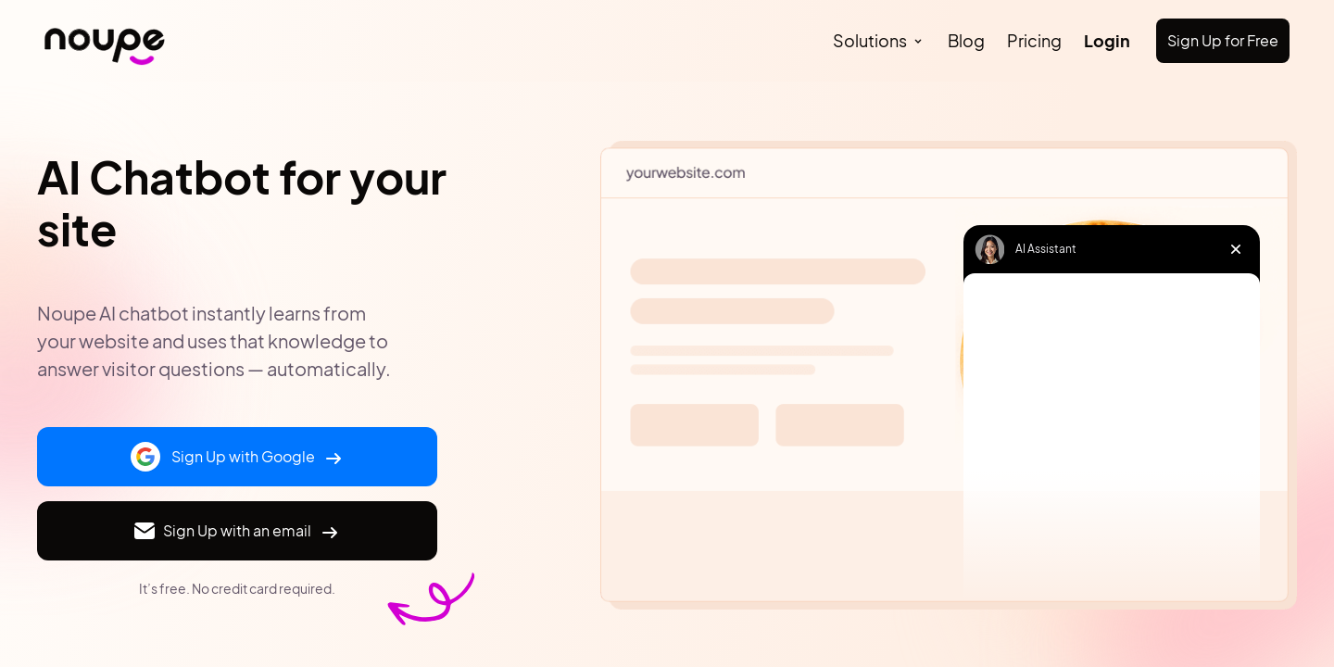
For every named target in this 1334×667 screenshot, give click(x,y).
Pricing (1034, 40)
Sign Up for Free (1222, 40)
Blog (966, 40)
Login (1107, 40)
